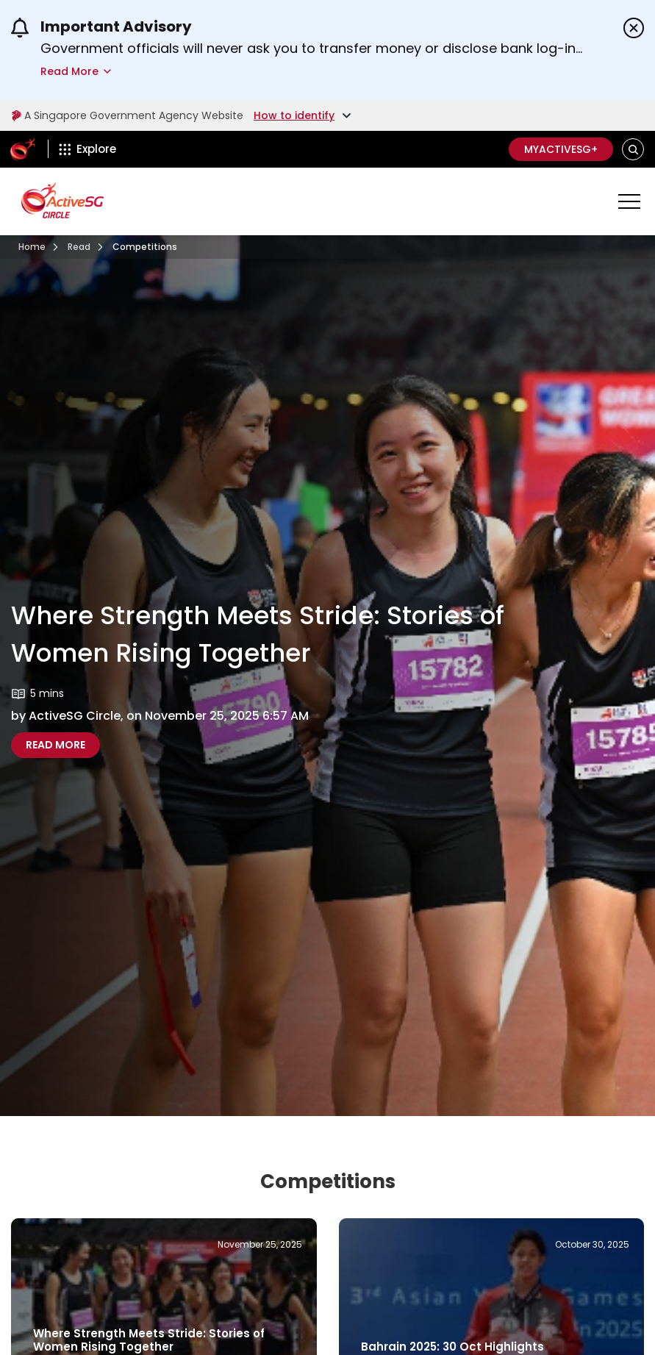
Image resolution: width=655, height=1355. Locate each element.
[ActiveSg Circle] (22, 149)
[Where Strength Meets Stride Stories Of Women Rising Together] (55, 745)
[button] (633, 149)
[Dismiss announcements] (633, 28)
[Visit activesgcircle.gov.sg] (32, 247)
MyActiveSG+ (561, 149)
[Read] (79, 247)
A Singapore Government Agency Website (126, 115)
